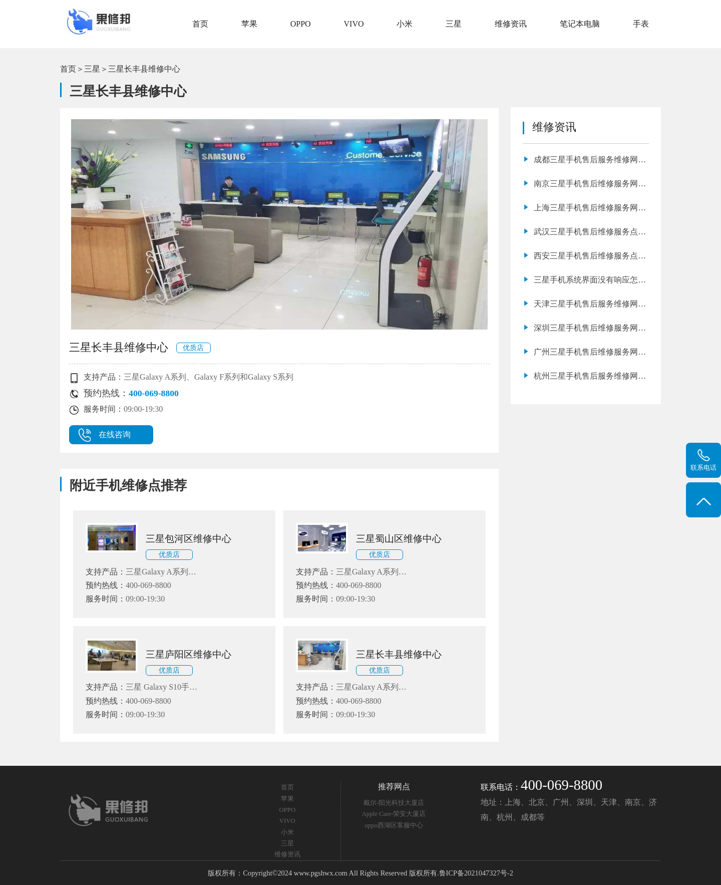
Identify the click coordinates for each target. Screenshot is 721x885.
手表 (641, 24)
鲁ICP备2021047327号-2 (476, 873)
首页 (200, 24)
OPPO (300, 24)
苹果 (249, 24)
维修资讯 (511, 24)
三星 (454, 24)
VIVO (354, 24)
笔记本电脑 (580, 24)
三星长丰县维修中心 (144, 69)
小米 (405, 24)
